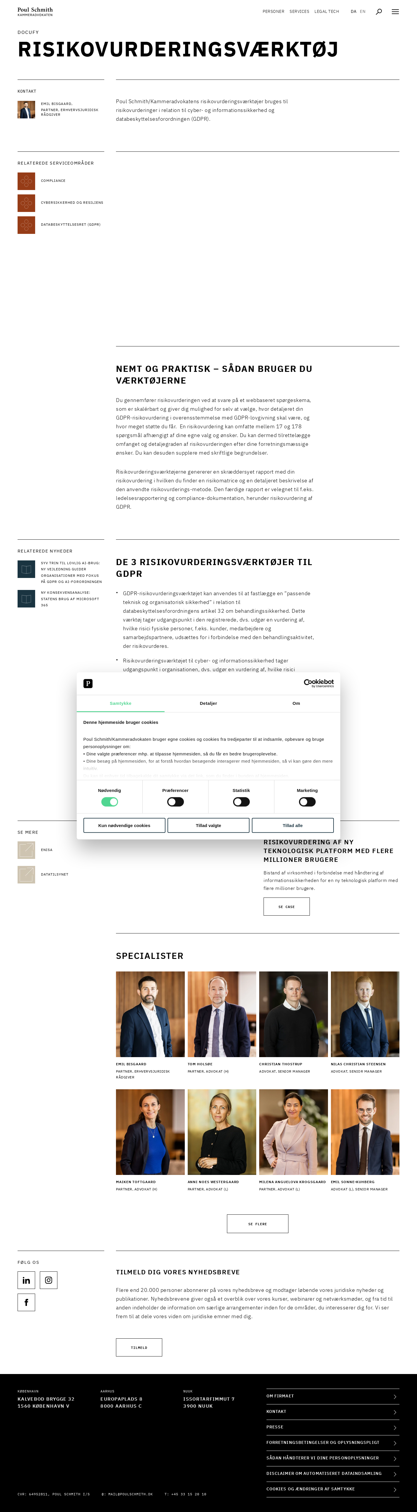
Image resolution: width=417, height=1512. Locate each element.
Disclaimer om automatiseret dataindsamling (324, 1474)
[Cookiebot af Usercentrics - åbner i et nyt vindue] (308, 683)
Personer (273, 12)
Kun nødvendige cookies (124, 825)
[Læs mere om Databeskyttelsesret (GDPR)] (72, 225)
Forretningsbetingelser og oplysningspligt (323, 1443)
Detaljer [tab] (208, 703)
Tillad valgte (208, 825)
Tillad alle (293, 825)
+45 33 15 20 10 (188, 1494)
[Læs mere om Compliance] (72, 181)
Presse (275, 1427)
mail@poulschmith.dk (130, 1494)
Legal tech (327, 12)
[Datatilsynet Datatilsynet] (72, 874)
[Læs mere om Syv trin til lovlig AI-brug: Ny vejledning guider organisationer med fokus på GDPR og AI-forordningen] (72, 573)
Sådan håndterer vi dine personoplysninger (322, 1458)
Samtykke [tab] (120, 703)
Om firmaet (280, 1396)
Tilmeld (139, 1347)
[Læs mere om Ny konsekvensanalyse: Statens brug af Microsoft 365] (72, 599)
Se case (286, 906)
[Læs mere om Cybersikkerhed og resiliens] (72, 203)
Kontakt (276, 1412)
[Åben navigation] (395, 12)
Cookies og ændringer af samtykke (310, 1489)
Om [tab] (296, 703)
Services (299, 12)
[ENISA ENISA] (72, 850)
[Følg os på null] (26, 1280)
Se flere (257, 1223)
